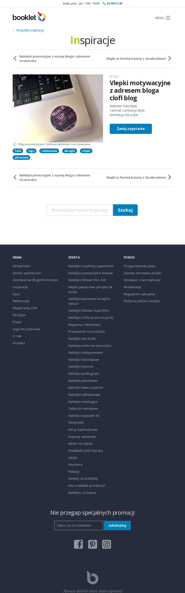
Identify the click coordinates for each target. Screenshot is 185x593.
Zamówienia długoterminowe (33, 279)
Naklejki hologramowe (83, 339)
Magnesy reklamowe (82, 312)
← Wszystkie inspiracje (28, 30)
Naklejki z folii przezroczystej (88, 305)
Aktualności (20, 266)
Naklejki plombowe (81, 365)
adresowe (21, 157)
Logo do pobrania (25, 325)
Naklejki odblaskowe (82, 379)
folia (18, 151)
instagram (106, 522)
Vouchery (74, 445)
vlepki (86, 151)
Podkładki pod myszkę (83, 432)
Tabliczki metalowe (81, 392)
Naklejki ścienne (79, 352)
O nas (17, 332)
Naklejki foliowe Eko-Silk (84, 279)
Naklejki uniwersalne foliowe (87, 272)
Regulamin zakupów (137, 292)
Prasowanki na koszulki (84, 319)
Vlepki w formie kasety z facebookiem (136, 58)
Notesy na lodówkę (81, 458)
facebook (78, 522)
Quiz (16, 292)
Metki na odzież (79, 425)
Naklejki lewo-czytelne (83, 372)
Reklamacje (132, 286)
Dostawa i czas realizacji (140, 279)
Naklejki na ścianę (80, 471)
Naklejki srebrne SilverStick (86, 332)
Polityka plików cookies (140, 299)
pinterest (92, 522)
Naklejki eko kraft (80, 325)
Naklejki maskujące (81, 385)
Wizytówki (75, 405)
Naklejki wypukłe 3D (82, 398)
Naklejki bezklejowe (81, 345)
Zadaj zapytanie (131, 128)
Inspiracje (19, 286)
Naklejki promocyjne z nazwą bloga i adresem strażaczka (54, 58)
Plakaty (73, 452)
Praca (17, 319)
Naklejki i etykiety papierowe (87, 266)
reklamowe (49, 151)
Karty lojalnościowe (81, 412)
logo (31, 151)
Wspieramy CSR (23, 305)
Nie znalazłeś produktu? (84, 465)
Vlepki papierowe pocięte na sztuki (91, 286)
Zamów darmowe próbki (141, 272)
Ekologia (18, 312)
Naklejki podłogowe (82, 359)
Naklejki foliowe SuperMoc (86, 299)
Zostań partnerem (25, 272)
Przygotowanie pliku (137, 266)
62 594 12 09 (114, 3)
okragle (69, 151)
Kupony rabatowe (80, 418)
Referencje (20, 299)
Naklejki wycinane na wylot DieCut (91, 292)
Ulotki (72, 438)
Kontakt (18, 339)
